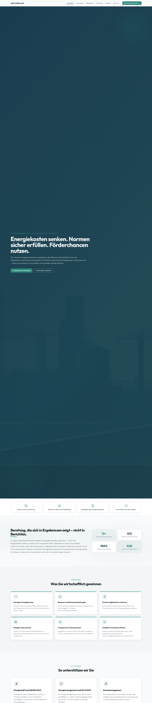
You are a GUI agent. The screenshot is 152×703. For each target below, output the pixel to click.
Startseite (70, 3)
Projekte (108, 3)
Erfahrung (99, 3)
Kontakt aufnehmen (132, 3)
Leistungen (79, 3)
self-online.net (17, 3)
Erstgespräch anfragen (21, 271)
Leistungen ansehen (43, 271)
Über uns (116, 3)
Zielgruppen (90, 3)
